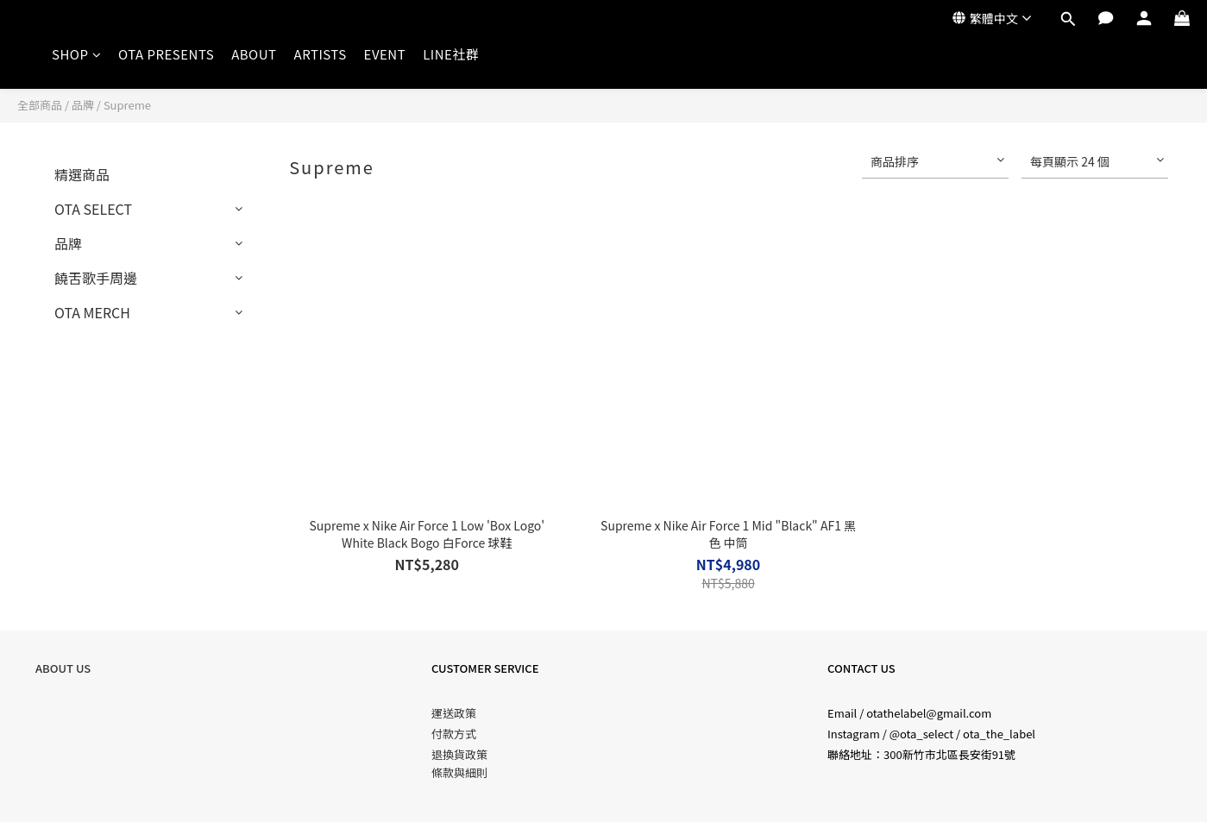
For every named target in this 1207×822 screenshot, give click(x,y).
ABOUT (253, 54)
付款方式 (453, 733)
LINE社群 (451, 54)
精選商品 (82, 174)
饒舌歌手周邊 (95, 277)
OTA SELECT (93, 208)
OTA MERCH (92, 312)
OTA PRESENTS (166, 54)
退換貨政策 (459, 754)
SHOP (76, 54)
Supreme (127, 105)
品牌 (83, 105)
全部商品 (39, 105)
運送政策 (453, 713)
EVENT (385, 54)
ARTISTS (320, 54)
